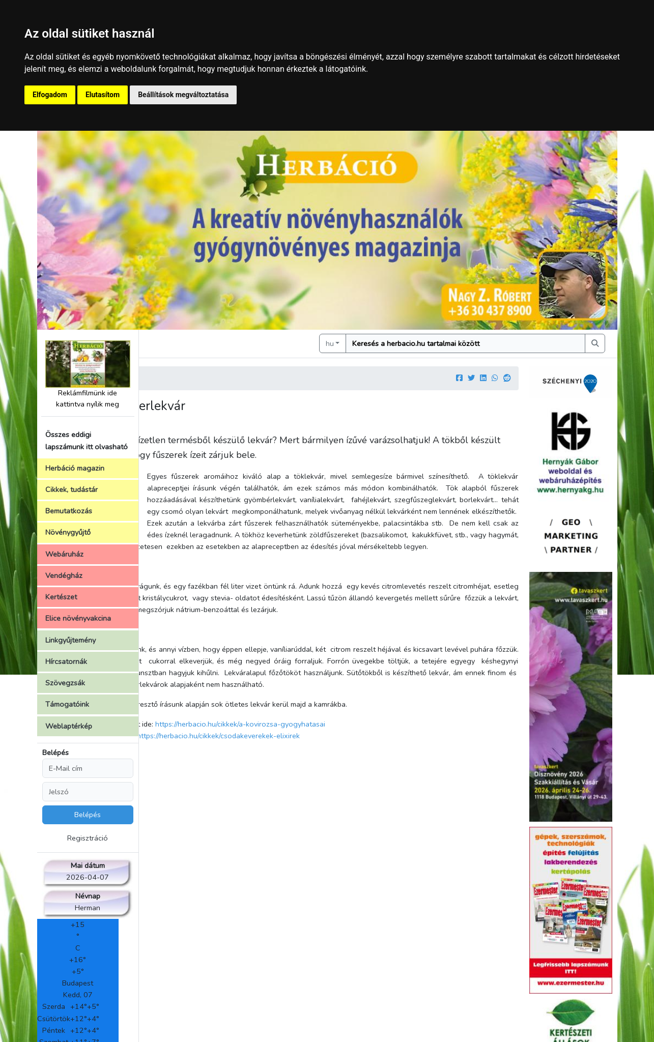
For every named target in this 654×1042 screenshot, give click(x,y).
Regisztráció (87, 838)
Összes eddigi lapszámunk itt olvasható (86, 440)
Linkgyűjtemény (70, 640)
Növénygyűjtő (68, 532)
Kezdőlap (172, 377)
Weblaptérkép (68, 726)
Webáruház (64, 554)
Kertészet (61, 597)
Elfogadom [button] (50, 95)
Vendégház (63, 575)
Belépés (55, 752)
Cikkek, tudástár (71, 489)
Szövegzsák (65, 683)
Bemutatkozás (68, 511)
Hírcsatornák (66, 661)
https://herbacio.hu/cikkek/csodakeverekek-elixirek (330, 782)
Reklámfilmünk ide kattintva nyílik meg (87, 374)
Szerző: (161, 426)
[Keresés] (493, 343)
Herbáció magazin (74, 468)
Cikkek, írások (220, 377)
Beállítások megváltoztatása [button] (183, 95)
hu (386, 343)
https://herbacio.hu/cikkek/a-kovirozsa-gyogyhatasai (352, 771)
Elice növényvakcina (78, 618)
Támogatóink (67, 704)
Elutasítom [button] (103, 95)
